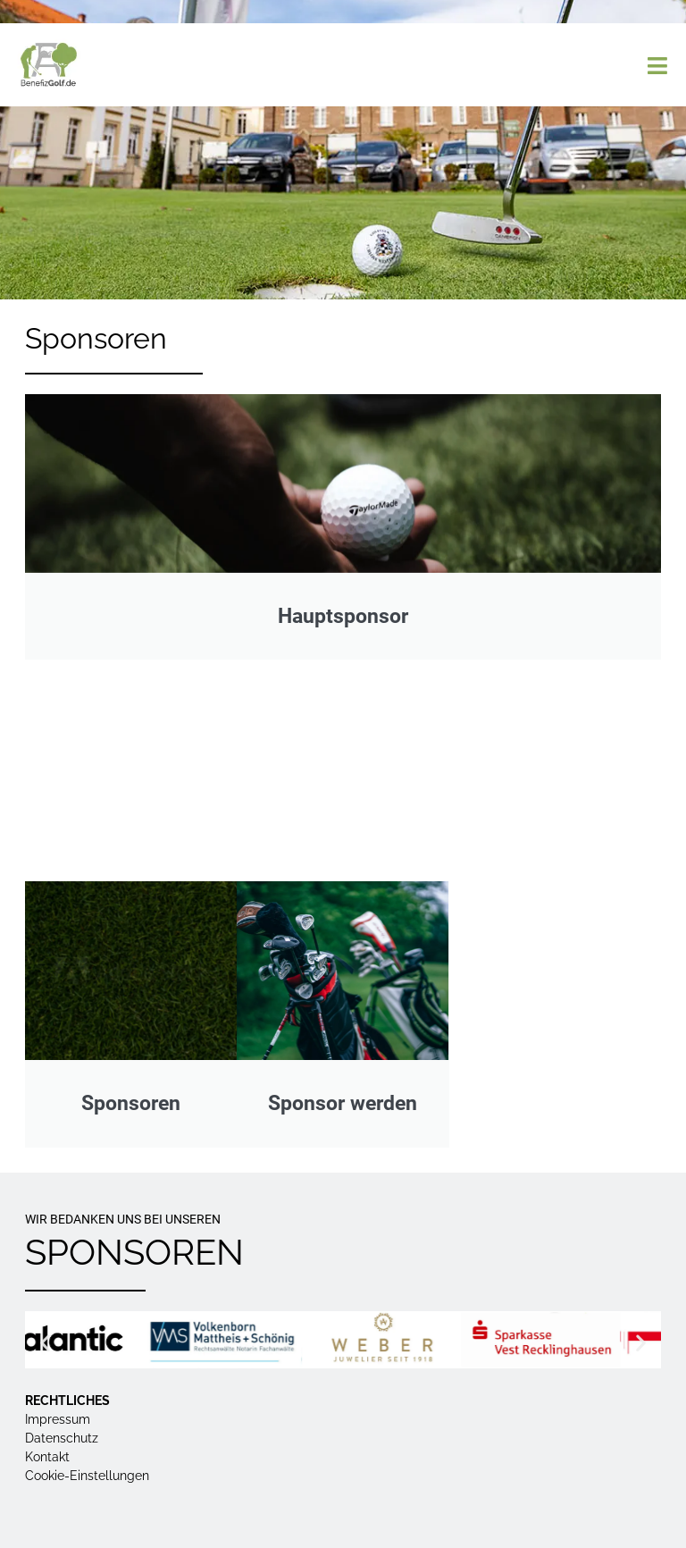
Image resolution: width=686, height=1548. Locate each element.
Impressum (57, 1419)
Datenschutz (61, 1438)
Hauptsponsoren (343, 778)
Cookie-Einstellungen (87, 1475)
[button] (45, 1342)
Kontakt (47, 1457)
